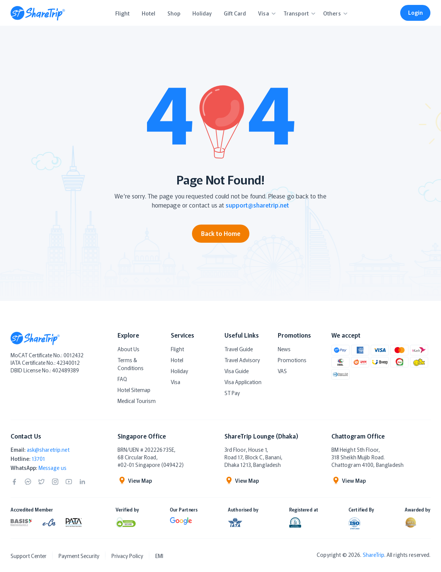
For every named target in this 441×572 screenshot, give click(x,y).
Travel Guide (238, 349)
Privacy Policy (127, 556)
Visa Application (243, 382)
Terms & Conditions (131, 364)
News (284, 349)
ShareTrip (373, 554)
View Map (135, 480)
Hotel (177, 360)
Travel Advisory (242, 360)
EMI (159, 556)
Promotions (292, 360)
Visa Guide (236, 371)
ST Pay (232, 393)
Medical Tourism (137, 401)
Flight (177, 349)
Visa (175, 382)
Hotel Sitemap (134, 390)
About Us (128, 349)
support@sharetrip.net (257, 204)
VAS (282, 371)
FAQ (122, 379)
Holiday (179, 371)
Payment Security (79, 556)
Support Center (28, 556)
